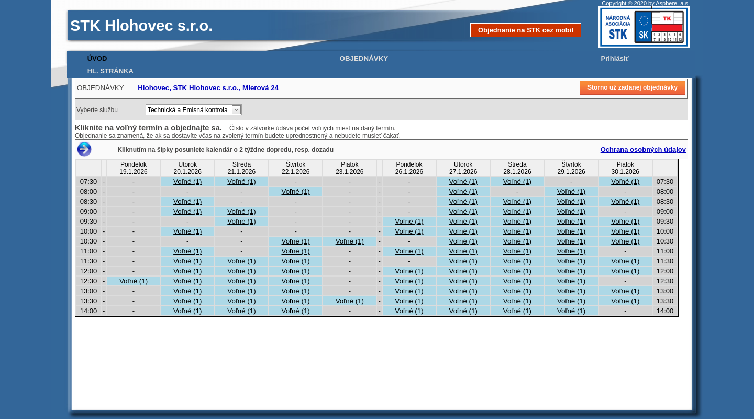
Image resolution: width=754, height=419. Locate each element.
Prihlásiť (615, 58)
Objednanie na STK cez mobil (525, 30)
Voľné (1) (187, 181)
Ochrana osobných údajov (643, 149)
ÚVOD (97, 58)
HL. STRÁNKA (110, 71)
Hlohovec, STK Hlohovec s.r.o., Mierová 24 (208, 88)
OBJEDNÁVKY (364, 58)
